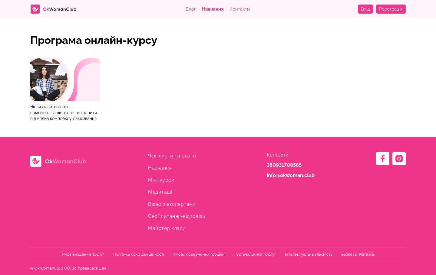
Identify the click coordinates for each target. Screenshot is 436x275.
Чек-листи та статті (172, 156)
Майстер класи (167, 228)
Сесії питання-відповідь (176, 216)
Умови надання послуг (83, 254)
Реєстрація (391, 9)
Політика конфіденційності (138, 254)
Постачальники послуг (255, 254)
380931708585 (284, 165)
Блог (191, 9)
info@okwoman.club (291, 175)
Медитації (160, 192)
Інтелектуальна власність (308, 254)
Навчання (212, 9)
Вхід (365, 9)
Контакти (240, 9)
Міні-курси (161, 180)
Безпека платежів (357, 254)
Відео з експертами (172, 204)
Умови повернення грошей (199, 254)
